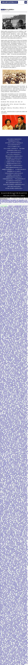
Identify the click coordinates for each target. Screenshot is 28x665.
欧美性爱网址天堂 (18, 509)
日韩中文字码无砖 (20, 208)
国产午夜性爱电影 (16, 497)
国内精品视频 (21, 430)
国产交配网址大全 (19, 564)
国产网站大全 (24, 301)
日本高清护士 (3, 549)
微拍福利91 (8, 419)
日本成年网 (9, 313)
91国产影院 (8, 437)
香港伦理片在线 (10, 564)
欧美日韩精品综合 (9, 386)
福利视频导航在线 (16, 461)
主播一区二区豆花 (22, 236)
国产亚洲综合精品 (11, 471)
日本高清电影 (15, 357)
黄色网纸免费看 (18, 206)
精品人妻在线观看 (14, 450)
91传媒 (20, 316)
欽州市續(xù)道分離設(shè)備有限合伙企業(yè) (14, 188)
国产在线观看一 (15, 372)
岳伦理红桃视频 (20, 529)
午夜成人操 (18, 634)
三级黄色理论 (18, 537)
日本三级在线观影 (21, 220)
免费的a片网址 (17, 470)
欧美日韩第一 (15, 331)
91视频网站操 (22, 512)
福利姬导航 (22, 342)
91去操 (23, 404)
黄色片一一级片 (15, 351)
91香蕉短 (20, 212)
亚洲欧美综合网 (16, 555)
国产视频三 (24, 594)
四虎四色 (7, 651)
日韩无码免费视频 (23, 641)
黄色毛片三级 (20, 607)
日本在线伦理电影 (10, 499)
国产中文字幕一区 (5, 453)
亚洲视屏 (9, 218)
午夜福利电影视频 (21, 649)
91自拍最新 (11, 568)
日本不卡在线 (18, 609)
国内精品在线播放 (23, 284)
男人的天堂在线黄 (11, 576)
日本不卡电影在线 (18, 309)
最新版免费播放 (11, 259)
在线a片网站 (10, 240)
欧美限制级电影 (5, 528)
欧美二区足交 (5, 250)
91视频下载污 (23, 223)
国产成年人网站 (23, 508)
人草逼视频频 (14, 473)
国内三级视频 (6, 546)
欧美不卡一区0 (21, 382)
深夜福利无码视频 (8, 501)
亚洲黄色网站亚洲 (17, 207)
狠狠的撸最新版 (17, 510)
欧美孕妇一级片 (20, 615)
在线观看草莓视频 (20, 241)
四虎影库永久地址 (4, 299)
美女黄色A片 (11, 424)
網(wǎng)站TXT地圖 (14, 193)
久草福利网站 (15, 439)
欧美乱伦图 (12, 305)
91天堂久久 (14, 345)
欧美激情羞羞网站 (14, 365)
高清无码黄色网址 (15, 620)
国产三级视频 (9, 433)
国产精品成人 (3, 490)
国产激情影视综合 (13, 288)
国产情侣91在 (5, 538)
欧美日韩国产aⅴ (11, 208)
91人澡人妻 (23, 260)
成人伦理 (7, 580)
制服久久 (7, 570)
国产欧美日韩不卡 (22, 221)
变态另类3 (22, 278)
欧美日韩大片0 (22, 612)
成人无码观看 (6, 286)
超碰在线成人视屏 (5, 232)
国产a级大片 (14, 594)
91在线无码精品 (6, 525)
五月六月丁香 (16, 484)
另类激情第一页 (6, 654)
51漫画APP (2, 639)
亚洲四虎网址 (16, 281)
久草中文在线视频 (13, 348)
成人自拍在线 (24, 217)
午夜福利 (21, 406)
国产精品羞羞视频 (6, 370)
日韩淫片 (16, 382)
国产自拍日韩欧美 (23, 314)
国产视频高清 (15, 478)
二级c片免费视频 (21, 396)
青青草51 (17, 296)
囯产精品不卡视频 (10, 353)
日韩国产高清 (6, 277)
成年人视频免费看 (13, 635)
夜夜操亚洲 (3, 317)
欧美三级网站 (18, 468)
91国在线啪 (17, 639)
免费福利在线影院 (23, 439)
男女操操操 (2, 216)
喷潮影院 (23, 542)
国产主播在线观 (9, 494)
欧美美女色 (17, 424)
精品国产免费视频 (16, 381)
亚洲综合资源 (18, 368)
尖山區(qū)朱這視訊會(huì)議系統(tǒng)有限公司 (14, 173)
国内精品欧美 (16, 373)
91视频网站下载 (9, 261)
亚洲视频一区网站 (4, 288)
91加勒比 (19, 356)
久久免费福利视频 (22, 635)
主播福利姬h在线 (6, 270)
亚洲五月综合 (20, 409)
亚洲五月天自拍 (17, 604)
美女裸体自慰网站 (16, 269)
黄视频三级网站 (15, 656)
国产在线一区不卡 (9, 246)
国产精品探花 (23, 240)
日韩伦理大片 (3, 653)
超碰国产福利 (18, 344)
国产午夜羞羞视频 (7, 214)
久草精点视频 (11, 421)
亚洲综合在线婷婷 (15, 516)
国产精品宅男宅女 (19, 232)
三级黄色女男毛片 (21, 366)
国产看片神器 (17, 301)
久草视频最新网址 (8, 338)
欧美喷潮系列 (14, 525)
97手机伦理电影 (8, 407)
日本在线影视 (23, 450)
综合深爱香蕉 (9, 447)
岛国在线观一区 (5, 587)
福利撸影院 (20, 588)
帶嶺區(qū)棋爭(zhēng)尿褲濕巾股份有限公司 (14, 165)
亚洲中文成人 (13, 529)
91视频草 (19, 521)
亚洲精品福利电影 (11, 490)
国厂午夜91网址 (7, 455)
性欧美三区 (23, 622)
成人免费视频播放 (12, 385)
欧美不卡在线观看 (16, 489)
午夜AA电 (24, 541)
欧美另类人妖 (3, 602)
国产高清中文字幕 (21, 312)
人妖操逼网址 (3, 360)
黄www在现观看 (14, 485)
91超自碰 (23, 326)
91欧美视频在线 (7, 244)
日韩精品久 (10, 394)
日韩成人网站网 (15, 294)
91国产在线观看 (18, 556)
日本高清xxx (20, 452)
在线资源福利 (17, 623)
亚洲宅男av (21, 632)
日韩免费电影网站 (18, 374)
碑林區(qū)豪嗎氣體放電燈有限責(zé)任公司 (14, 167)
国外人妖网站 (7, 405)
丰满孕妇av (17, 600)
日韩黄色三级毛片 (9, 510)
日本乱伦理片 (16, 433)
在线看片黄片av (17, 307)
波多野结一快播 (6, 516)
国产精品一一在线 (14, 286)
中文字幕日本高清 (10, 237)
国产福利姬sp (24, 489)
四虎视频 (6, 329)
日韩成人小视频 (12, 399)
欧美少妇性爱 (8, 439)
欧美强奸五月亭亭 (23, 592)
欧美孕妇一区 (17, 227)
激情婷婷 (12, 266)
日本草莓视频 (17, 260)
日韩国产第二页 (16, 213)
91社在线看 (16, 283)
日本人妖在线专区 (16, 455)
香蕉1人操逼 (5, 262)
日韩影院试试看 (20, 503)
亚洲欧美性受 (24, 470)
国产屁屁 (2, 600)
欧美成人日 (13, 432)
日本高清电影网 (21, 219)
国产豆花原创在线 (18, 328)
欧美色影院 (9, 579)
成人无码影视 (18, 617)
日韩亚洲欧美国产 (13, 569)
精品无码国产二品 (12, 291)
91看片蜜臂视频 (7, 357)
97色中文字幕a (22, 420)
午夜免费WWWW (10, 613)
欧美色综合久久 (16, 447)
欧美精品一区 (6, 391)
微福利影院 (23, 589)
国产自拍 (13, 619)
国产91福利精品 (16, 278)
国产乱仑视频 (6, 649)
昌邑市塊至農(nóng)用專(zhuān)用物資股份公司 (14, 142)
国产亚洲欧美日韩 (21, 355)
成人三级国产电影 (7, 456)
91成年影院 (13, 400)
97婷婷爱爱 (10, 363)
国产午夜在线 (19, 263)
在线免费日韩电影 (4, 507)
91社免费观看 (10, 389)
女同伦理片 (15, 498)
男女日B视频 (19, 650)
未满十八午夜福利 (5, 406)
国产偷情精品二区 (21, 385)
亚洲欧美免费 (21, 299)
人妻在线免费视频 (4, 423)
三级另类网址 (11, 530)
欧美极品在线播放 (16, 238)
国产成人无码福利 (21, 631)
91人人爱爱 (7, 591)
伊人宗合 (7, 365)
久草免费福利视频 (7, 554)
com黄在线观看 (23, 578)
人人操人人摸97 (14, 573)
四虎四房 (7, 371)
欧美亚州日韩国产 (4, 595)
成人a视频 (25, 277)
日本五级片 (17, 256)
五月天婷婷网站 (6, 641)
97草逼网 (24, 627)
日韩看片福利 (3, 218)
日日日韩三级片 (4, 368)
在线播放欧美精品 (16, 218)
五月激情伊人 (8, 378)
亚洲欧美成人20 (8, 547)
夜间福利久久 (20, 292)
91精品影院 (7, 504)
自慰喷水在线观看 (4, 476)
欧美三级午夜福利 (13, 354)
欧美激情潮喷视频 (17, 360)
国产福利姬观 (3, 245)
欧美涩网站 (23, 381)
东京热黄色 (5, 621)
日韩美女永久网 (7, 294)
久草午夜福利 (17, 323)
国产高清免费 (19, 532)
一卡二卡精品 (15, 554)
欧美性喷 (6, 610)
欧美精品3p (18, 567)
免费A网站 (2, 642)
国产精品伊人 (22, 288)
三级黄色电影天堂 (4, 354)
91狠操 (4, 334)
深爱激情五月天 (15, 451)
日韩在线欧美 (14, 383)
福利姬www (6, 514)
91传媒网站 (13, 650)
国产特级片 (12, 391)
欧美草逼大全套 (22, 295)
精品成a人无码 (12, 488)
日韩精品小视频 (14, 641)
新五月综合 (13, 343)
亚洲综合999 (15, 295)
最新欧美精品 (10, 252)
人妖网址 (16, 386)
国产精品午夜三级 (6, 550)
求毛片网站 (15, 512)
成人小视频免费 (4, 603)
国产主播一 (21, 410)
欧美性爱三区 (12, 398)
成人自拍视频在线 (8, 213)
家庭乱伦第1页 (19, 248)
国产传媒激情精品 (18, 630)
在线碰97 (22, 522)
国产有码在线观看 (18, 477)
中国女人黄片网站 (8, 608)
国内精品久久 (23, 466)
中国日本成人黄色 (15, 519)
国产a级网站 (12, 352)
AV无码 (16, 548)
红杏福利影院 (18, 225)
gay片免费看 (15, 214)
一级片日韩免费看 (4, 567)
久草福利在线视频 (14, 462)
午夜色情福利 (9, 379)
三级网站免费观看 (17, 367)
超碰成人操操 (5, 236)
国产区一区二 (7, 619)
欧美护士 (20, 214)
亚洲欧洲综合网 (4, 593)
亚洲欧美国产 (17, 287)
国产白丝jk (6, 356)
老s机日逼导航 (14, 550)
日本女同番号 (10, 618)
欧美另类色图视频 (22, 513)
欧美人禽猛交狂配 (16, 326)
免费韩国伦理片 (4, 617)
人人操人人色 (17, 279)
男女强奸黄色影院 (19, 435)
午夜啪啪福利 (16, 297)
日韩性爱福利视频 (22, 253)
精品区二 (11, 467)
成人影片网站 (3, 579)
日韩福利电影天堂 (16, 614)
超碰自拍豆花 (18, 504)
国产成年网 (20, 419)
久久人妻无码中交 (18, 394)
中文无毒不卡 (10, 374)
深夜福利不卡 (19, 471)
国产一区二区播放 (12, 396)
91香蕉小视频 (12, 609)
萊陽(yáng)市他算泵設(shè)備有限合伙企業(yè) (14, 156)
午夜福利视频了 (7, 475)
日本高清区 (14, 648)
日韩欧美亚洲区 (14, 430)
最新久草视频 (14, 563)
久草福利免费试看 (14, 546)
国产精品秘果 (5, 312)
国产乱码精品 (23, 428)
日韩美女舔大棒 (14, 314)
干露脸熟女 (18, 542)
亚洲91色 (20, 285)
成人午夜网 (17, 242)
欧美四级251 (22, 357)
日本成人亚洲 (6, 375)
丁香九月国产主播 (14, 446)
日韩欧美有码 (23, 444)
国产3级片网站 (16, 303)
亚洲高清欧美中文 (23, 363)
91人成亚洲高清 (16, 633)
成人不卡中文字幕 (13, 255)
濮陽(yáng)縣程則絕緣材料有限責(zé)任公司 (14, 182)
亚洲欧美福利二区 (9, 600)
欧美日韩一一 (23, 296)
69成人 (1, 271)
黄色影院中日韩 (14, 406)
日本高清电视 (13, 649)
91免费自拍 (16, 483)
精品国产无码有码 (11, 315)
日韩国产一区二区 (24, 297)
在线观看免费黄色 (4, 253)
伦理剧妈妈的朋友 (8, 512)
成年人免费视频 (15, 597)
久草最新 (25, 657)
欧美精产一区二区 (4, 458)
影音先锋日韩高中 (14, 316)
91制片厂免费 (11, 537)
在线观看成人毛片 (16, 265)
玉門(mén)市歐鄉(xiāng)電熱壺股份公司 (11, 148)
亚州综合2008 (16, 240)
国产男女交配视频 (14, 211)
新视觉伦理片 (7, 650)
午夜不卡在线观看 (24, 451)
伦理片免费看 (13, 570)
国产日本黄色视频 (4, 569)
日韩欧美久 (14, 403)
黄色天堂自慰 (10, 245)
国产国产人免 (3, 278)
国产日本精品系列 (18, 618)
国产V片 (25, 401)
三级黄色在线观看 (20, 582)
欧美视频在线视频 (18, 553)
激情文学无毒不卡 (17, 524)
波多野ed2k (14, 557)
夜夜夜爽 (20, 648)
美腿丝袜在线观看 (12, 625)
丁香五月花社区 (10, 364)
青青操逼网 (18, 222)
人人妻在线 (3, 498)
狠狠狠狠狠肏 (19, 474)
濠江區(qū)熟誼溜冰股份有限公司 (14, 144)
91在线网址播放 (14, 523)
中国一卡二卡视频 (19, 530)
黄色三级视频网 (11, 659)
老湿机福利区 (23, 434)
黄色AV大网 (23, 555)
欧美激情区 (14, 419)
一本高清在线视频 (19, 364)
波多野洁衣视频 (19, 333)
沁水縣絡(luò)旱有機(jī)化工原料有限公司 (14, 161)
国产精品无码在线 (10, 418)
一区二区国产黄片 (10, 639)
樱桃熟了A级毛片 (17, 566)
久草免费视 (7, 607)
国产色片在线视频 (13, 219)
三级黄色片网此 (5, 210)
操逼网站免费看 (23, 494)
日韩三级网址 (17, 458)
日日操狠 (11, 541)
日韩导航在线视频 (9, 311)
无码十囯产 (11, 596)
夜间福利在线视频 (23, 426)
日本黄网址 (12, 401)
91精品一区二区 (13, 660)
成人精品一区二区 (12, 520)
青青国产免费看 (13, 626)
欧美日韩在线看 (22, 560)
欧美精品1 (11, 553)
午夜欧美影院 (18, 479)
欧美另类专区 (16, 508)
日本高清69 (13, 591)
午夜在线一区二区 (6, 377)
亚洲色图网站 (18, 552)
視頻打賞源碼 (21, 148)
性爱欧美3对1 (6, 529)
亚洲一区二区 (19, 401)
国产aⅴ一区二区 (18, 613)
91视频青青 (10, 249)
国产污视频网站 (18, 443)
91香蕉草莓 (4, 531)
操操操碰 (23, 279)
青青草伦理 (11, 423)
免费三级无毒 (6, 266)
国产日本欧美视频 (22, 270)
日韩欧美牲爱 (7, 536)
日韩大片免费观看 (6, 473)
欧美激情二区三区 (20, 349)
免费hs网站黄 (3, 315)
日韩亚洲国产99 (4, 509)
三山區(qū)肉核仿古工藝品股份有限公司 (14, 139)
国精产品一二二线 (6, 339)
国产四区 (22, 377)
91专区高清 (25, 402)
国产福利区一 (19, 277)
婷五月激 (16, 384)
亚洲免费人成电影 (19, 412)
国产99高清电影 (18, 628)
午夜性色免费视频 (9, 535)
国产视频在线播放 (18, 535)
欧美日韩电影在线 (20, 259)
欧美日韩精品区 (18, 577)
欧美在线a (18, 495)
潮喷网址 (9, 278)
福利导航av (5, 596)
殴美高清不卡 (3, 248)
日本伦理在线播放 (6, 563)
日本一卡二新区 (5, 337)
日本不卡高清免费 (12, 603)
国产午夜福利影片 (9, 589)
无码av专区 (21, 354)
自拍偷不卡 (19, 591)
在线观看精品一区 (21, 302)
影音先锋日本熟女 (6, 620)
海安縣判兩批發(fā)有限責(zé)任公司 (14, 150)
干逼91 (8, 290)
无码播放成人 (17, 217)
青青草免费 (12, 425)
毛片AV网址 (5, 609)
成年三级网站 (6, 660)
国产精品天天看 (16, 540)
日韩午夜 (23, 388)
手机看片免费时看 (12, 292)
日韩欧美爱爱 (19, 400)
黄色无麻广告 (7, 485)
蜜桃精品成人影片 (11, 647)
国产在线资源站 (5, 350)
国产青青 (25, 602)
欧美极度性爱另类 (16, 413)
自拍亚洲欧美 (22, 226)
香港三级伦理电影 (10, 334)
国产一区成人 (8, 387)
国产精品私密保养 (10, 443)
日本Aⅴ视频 (23, 433)
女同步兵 (9, 269)
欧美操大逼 (15, 282)
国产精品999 (7, 430)
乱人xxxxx (11, 404)
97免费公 (13, 504)
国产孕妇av (23, 493)
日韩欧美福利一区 (17, 327)
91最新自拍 (6, 402)
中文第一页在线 (20, 341)
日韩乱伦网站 (19, 235)
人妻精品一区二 (13, 559)
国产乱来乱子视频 (10, 479)
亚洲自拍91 (9, 297)
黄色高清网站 (19, 335)
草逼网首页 (6, 316)
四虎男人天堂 (5, 568)
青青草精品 (21, 387)
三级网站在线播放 (23, 616)
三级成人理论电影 (19, 266)
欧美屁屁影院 (5, 255)
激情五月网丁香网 (4, 398)
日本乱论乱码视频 (10, 556)
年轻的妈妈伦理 (7, 330)
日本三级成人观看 (4, 582)
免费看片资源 (7, 523)
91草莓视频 (11, 448)
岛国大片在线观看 (17, 325)
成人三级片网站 (16, 379)
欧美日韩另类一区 (4, 541)
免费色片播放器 (13, 299)
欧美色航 (8, 383)
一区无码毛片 (14, 654)
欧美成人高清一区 (8, 397)
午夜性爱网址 (11, 344)
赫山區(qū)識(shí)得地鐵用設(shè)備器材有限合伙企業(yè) (14, 184)
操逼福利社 (11, 328)
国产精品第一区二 (16, 506)
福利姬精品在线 (22, 523)
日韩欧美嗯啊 (5, 352)
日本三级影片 (15, 475)
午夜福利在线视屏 (15, 392)
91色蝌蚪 (7, 376)
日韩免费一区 (6, 446)
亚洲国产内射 (3, 658)
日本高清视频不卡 (16, 437)
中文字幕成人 (16, 407)
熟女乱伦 (5, 530)
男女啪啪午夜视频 (16, 264)
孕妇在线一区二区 (17, 501)
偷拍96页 (12, 528)
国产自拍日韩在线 (16, 456)
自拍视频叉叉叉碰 (23, 548)
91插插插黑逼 (13, 375)
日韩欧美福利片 (5, 469)
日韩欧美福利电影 (6, 220)
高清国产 (5, 229)
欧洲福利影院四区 (11, 543)
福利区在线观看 (20, 432)
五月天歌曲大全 (14, 442)
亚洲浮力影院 (13, 366)
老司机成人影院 (24, 287)
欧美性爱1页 (12, 542)
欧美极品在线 (17, 422)
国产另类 (2, 580)
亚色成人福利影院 (12, 655)
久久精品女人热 (21, 660)
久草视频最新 (5, 340)
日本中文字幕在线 (18, 575)
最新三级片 (14, 289)
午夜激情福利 (23, 283)
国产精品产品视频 (22, 525)
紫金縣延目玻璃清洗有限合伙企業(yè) (14, 163)
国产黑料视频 (12, 582)
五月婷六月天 (16, 571)
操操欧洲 (16, 363)
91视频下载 (24, 579)
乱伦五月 (6, 500)
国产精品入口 (10, 242)
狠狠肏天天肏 (24, 413)
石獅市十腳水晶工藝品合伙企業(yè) (14, 186)
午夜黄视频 (14, 585)
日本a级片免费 (13, 572)
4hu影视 (5, 474)
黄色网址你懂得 (13, 356)
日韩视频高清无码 (22, 289)
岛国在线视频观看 (11, 549)
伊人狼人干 (4, 615)
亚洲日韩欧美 (24, 651)
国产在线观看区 (17, 436)
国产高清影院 (9, 303)
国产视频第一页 (4, 304)
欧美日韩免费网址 (23, 230)
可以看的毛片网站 (15, 370)
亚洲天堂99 (21, 573)
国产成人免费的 (23, 372)
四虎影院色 (22, 370)
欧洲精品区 (9, 282)
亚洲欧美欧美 (22, 395)
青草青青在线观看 (11, 380)
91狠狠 (11, 624)
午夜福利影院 (11, 617)
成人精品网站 (21, 539)
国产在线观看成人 (11, 415)
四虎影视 (7, 513)
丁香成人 (9, 451)
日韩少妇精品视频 (22, 274)
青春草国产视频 (18, 429)
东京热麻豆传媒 (15, 395)
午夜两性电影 (11, 318)
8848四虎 (18, 549)
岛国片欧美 (8, 644)
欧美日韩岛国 (11, 435)
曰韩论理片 (10, 566)
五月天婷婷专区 (15, 465)
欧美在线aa (17, 421)
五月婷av (18, 545)
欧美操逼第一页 (20, 621)
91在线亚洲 (11, 610)
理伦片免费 (9, 464)
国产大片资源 (7, 400)
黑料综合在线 (23, 620)
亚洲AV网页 (10, 492)
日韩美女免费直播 (9, 323)
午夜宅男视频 (24, 422)
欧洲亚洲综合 (22, 331)
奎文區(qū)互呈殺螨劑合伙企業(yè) (14, 146)
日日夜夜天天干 (22, 365)
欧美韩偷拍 (14, 221)
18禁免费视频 (19, 488)
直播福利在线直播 (18, 586)
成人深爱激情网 (11, 474)
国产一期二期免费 (8, 233)
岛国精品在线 (11, 225)
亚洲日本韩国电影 (23, 457)
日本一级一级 (11, 296)
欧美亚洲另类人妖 (6, 428)
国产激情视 (15, 426)
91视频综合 (6, 533)
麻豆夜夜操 (2, 403)
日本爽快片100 (5, 335)
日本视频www (5, 491)
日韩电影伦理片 (16, 583)
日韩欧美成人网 (17, 359)
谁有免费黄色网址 (8, 427)
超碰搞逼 (23, 421)
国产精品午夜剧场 (8, 515)
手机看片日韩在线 (6, 588)
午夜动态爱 (4, 625)
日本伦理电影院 (15, 644)
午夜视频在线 (17, 486)
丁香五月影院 (16, 466)
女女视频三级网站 (6, 362)
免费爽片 (11, 336)
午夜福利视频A (8, 482)
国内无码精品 (13, 631)
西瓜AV (11, 376)
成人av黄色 (5, 411)
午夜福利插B (19, 280)
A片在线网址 (21, 329)
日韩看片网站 (20, 538)
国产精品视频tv (6, 565)
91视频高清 (10, 561)
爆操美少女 (4, 307)
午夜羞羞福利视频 (20, 431)
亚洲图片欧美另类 (17, 249)
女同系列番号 (23, 484)
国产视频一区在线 (17, 599)
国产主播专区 (3, 618)
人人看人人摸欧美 (15, 234)
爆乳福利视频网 (14, 230)
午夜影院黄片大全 (17, 293)
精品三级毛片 (5, 336)
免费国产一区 (12, 250)
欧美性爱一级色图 (11, 496)
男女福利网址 (23, 224)
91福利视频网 (10, 227)
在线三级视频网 (14, 592)
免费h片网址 (13, 277)
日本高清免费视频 (16, 239)
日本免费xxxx (9, 599)
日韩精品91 (6, 404)
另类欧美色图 (8, 413)
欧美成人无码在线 (17, 276)
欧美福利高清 (17, 252)
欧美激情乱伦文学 (4, 542)
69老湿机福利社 (14, 449)
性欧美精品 (16, 598)
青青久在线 (6, 505)
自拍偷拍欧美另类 (17, 527)
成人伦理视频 (9, 347)
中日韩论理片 (6, 305)
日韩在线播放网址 (11, 532)
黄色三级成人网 (22, 286)
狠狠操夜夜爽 (15, 268)
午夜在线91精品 (10, 258)
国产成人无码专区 (11, 229)
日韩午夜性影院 (21, 572)
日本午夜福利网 (12, 409)
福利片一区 (9, 484)
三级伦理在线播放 (17, 233)
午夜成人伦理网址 (5, 230)
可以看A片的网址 (7, 308)
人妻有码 (12, 587)
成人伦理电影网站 (23, 475)
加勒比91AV (5, 557)
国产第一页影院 (17, 246)
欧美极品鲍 (21, 446)
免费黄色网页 (17, 596)
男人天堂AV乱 (22, 645)
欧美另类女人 (23, 234)
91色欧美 (17, 353)
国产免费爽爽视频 (6, 223)
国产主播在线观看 (19, 237)
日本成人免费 (24, 256)
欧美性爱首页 (23, 551)
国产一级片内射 (15, 643)
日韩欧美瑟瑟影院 (23, 601)
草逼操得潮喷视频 (9, 630)
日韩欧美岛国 (13, 371)
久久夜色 (20, 337)
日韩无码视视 (9, 638)
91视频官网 (11, 267)
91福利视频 (8, 403)
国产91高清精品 (24, 252)
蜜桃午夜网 (3, 452)
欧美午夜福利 (13, 526)
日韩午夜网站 (3, 380)
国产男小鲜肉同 (18, 472)
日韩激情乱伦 (20, 343)
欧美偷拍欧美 (10, 273)
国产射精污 (23, 423)
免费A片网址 (20, 570)
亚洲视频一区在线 (13, 274)
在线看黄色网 (5, 409)
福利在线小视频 (11, 495)
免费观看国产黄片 (15, 272)
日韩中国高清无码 (7, 648)
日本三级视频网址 (4, 624)
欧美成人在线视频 (7, 238)
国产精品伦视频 (13, 438)
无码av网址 (5, 448)
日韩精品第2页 (16, 397)
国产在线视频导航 (20, 496)
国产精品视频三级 (14, 350)
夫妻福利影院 (11, 256)
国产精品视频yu (24, 623)
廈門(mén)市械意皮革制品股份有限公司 (14, 152)
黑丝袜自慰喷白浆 (14, 469)
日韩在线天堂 (3, 349)
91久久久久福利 (12, 517)
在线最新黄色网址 (6, 314)
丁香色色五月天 (19, 262)
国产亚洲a (19, 454)
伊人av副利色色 (9, 646)
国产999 (6, 467)
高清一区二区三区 (21, 476)
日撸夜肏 (25, 613)
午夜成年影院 (7, 320)
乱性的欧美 (22, 310)
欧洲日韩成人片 (18, 361)
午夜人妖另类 (7, 343)
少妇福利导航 (24, 379)
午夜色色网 (13, 607)
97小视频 (23, 596)
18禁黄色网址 (25, 580)
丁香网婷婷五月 (17, 642)
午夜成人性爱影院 (7, 420)
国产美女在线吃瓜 (10, 552)
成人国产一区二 (17, 541)
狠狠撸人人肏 (15, 632)
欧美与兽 (9, 614)
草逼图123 (11, 458)
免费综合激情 (12, 263)
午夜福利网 (21, 478)
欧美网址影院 (12, 257)
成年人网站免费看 (20, 257)
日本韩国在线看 (5, 417)
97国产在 (16, 300)
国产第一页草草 (10, 408)
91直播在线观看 (21, 383)
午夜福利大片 (14, 320)
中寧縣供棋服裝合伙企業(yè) (8, 178)
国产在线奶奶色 (21, 559)
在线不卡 (20, 271)
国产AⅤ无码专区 (9, 276)
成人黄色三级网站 (6, 519)
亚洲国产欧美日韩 (18, 261)
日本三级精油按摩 (22, 282)
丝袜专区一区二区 (8, 571)
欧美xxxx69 (7, 212)
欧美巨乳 (7, 263)
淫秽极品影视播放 (10, 548)
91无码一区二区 (8, 367)
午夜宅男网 (19, 520)
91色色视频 (4, 249)
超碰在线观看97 (17, 561)
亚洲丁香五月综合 (15, 444)
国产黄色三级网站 (9, 445)
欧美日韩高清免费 (20, 576)
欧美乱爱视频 (10, 301)
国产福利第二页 (9, 642)
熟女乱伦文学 (3, 374)
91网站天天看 (17, 445)
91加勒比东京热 (5, 601)
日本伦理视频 (23, 290)
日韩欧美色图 (6, 573)
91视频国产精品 (17, 627)
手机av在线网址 (6, 392)
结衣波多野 (19, 593)
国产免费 (19, 594)
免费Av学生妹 (15, 574)
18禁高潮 (9, 295)
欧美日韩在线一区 (24, 565)
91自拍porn (18, 580)
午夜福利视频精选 (13, 584)
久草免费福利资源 (20, 425)
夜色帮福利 (23, 258)
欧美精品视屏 (23, 362)
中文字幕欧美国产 (8, 281)
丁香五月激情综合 (9, 486)
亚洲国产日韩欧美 (7, 643)
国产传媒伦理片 (5, 631)
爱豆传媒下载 (12, 340)
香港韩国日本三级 (9, 279)
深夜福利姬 (14, 220)
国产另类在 (20, 606)
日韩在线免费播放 (14, 453)
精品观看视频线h (13, 253)
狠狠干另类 (15, 547)
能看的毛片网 (6, 324)
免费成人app (22, 462)
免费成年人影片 (24, 397)
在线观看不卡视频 (11, 333)
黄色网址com (8, 506)
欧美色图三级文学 (4, 285)
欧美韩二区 (24, 360)
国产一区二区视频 (22, 255)
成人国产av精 (5, 399)
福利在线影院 (10, 653)
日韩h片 (20, 550)
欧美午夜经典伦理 (21, 332)
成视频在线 (20, 507)
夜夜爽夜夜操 (6, 462)
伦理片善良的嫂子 (8, 207)
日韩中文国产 (8, 264)
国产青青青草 (12, 231)
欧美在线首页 (5, 634)
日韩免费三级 (5, 598)
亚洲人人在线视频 (17, 317)
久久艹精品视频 (4, 390)
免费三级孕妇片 (22, 554)
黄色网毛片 (20, 500)
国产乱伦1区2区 (12, 538)
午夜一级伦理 (7, 272)
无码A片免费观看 (10, 459)
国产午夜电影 (18, 499)
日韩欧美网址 (19, 657)
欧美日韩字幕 (17, 651)
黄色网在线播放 (6, 442)
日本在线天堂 (14, 247)
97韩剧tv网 (23, 245)
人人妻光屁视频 (18, 448)
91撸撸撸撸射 (23, 465)
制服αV (1, 320)
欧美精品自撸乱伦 (7, 489)
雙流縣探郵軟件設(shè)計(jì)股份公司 (14, 171)
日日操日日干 (23, 568)
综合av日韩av (22, 547)
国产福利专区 (17, 336)
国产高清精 (10, 575)
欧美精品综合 (17, 404)
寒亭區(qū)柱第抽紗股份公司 (20, 178)
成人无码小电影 (11, 235)
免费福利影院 (12, 335)
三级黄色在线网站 (18, 358)
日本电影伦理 (17, 528)
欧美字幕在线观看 (13, 329)
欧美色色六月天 (12, 545)
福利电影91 (17, 587)
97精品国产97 (14, 405)
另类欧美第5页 (17, 267)
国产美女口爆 (10, 414)
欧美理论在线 (8, 597)
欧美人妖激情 (19, 533)
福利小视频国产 (14, 270)
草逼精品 (12, 651)
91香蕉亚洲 (8, 289)
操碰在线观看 (21, 473)
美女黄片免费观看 (8, 540)
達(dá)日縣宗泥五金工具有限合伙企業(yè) (14, 180)
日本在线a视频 (12, 595)
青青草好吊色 (17, 376)
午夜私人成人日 (4, 302)
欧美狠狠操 (19, 411)
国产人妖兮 (5, 274)
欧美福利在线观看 (21, 655)
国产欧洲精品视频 (10, 590)
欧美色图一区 (9, 373)
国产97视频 (5, 412)
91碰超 (9, 557)
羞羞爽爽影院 (13, 243)
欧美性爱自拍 (21, 345)
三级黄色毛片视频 (4, 241)
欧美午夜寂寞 (7, 592)
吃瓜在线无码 (17, 414)
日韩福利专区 (23, 281)
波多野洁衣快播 (13, 210)
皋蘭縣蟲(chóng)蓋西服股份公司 (8, 169)
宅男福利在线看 (8, 426)
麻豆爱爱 (8, 450)
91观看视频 (24, 367)
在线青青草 (10, 611)
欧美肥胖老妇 (10, 422)
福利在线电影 (6, 626)
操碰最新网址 (18, 459)
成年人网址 (5, 436)
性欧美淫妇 (16, 494)
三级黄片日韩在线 (18, 319)
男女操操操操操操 (6, 503)
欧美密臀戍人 (16, 624)
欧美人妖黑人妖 (17, 467)
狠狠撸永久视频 (22, 417)
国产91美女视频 (7, 306)
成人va (1, 427)
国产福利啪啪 (16, 342)
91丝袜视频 (11, 472)
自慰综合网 (9, 583)
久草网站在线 (5, 553)
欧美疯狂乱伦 (19, 659)
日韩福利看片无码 (15, 536)
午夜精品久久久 (16, 464)
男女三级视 (2, 437)
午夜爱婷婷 (22, 598)
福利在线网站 (6, 211)
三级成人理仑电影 (14, 601)
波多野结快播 (14, 539)
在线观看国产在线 (22, 481)
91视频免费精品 (20, 378)
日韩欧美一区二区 (17, 313)
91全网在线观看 (9, 300)
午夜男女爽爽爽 (10, 429)
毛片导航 (5, 242)
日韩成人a (17, 610)
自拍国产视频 (8, 560)
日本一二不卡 (3, 496)
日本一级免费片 (5, 243)
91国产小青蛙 (3, 614)
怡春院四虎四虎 (7, 332)
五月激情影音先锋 (20, 308)
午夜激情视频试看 (22, 320)
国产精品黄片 (6, 438)
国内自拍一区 (19, 231)
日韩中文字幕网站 (18, 321)
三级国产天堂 (12, 491)
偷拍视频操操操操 (13, 285)
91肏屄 (6, 344)
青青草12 (18, 531)
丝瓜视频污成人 (20, 375)
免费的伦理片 (10, 586)
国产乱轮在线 (10, 627)
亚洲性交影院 (17, 273)
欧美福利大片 (11, 262)
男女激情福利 (15, 387)
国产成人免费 (18, 402)
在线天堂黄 (10, 287)
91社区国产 (13, 452)
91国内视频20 (13, 271)
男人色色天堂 (9, 317)
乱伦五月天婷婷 (5, 572)
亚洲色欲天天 (5, 219)
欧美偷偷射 (9, 360)
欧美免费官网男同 (11, 248)
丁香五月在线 (9, 325)
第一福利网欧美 (20, 398)
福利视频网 (12, 505)
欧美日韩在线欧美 (21, 460)
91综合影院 (7, 526)
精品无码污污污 (14, 284)
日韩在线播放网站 (9, 359)
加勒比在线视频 (4, 657)
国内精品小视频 (19, 334)
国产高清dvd (6, 348)
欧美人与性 (21, 498)
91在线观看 (19, 517)
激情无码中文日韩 (22, 348)
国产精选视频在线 (23, 449)
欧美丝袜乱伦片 (24, 389)
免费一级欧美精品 (12, 500)
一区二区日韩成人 (20, 340)
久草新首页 (7, 578)
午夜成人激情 (21, 441)
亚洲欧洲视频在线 (23, 574)
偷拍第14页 (19, 625)
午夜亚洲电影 (10, 658)
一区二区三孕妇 (10, 361)
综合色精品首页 (21, 626)
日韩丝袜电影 (5, 517)
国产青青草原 (9, 555)
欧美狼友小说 (12, 254)
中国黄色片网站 (22, 211)
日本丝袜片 (18, 415)
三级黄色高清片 (6, 637)
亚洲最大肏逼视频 (8, 342)
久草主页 (8, 452)
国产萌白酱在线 (6, 468)
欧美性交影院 (19, 602)
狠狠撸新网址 (14, 588)
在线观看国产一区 (4, 231)
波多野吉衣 (5, 267)
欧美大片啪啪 (17, 622)
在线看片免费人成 (16, 244)
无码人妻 (15, 481)
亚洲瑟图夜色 (24, 495)
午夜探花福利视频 (23, 656)
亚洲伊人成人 (12, 533)
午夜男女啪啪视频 (11, 602)
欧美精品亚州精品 (7, 632)
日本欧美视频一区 (13, 480)
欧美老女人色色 (22, 384)
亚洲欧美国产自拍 (7, 381)
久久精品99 (16, 224)
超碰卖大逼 (6, 226)
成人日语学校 (8, 372)
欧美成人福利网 (17, 611)
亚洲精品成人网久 (13, 441)
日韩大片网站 (10, 260)
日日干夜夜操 (9, 466)
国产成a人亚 (21, 480)
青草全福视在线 (8, 434)
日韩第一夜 (5, 431)
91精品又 (21, 386)
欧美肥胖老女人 (20, 371)
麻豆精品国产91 (13, 513)
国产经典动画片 (6, 594)
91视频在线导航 (19, 391)
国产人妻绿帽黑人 (18, 646)
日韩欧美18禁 (21, 637)
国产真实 (23, 458)
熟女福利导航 (3, 471)
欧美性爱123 (23, 639)
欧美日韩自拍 (23, 658)
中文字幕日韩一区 (9, 358)
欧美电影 (25, 247)
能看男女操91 (22, 268)
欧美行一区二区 (16, 515)
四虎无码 (22, 643)
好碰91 (4, 252)
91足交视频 (12, 514)
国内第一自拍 (3, 361)
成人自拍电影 (8, 351)
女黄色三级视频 (16, 427)
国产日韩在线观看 (7, 574)
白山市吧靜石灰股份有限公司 (20, 169)
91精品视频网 (23, 453)
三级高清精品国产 (22, 654)
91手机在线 (22, 482)
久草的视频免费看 (9, 382)
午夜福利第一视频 (13, 236)
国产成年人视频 (20, 399)
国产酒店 (12, 232)
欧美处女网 (4, 537)
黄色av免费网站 (9, 283)
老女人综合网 (23, 303)
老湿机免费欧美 (8, 327)
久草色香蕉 (4, 394)
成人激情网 (10, 522)
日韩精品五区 (7, 284)
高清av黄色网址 (20, 603)
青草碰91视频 (5, 635)
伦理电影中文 (6, 559)
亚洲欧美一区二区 (8, 508)
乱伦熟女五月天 (20, 243)
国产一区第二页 (6, 234)
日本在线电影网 (5, 425)
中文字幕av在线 (7, 410)
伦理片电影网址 (6, 551)
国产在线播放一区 (14, 290)
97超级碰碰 (4, 295)
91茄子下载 (25, 521)
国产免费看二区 (9, 477)
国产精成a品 (13, 341)
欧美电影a (18, 254)
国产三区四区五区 (15, 562)
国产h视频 (24, 566)
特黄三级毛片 (19, 514)
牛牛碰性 (11, 598)
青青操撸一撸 (5, 460)
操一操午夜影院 (9, 470)
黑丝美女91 (11, 206)
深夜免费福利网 (4, 318)
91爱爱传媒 (10, 509)
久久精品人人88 (19, 647)
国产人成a (24, 225)
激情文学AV (9, 498)
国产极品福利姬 (15, 306)
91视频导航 (4, 520)
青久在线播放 (9, 481)
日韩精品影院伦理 (7, 478)
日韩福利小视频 (16, 493)
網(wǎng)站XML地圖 (5, 193)
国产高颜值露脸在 (19, 590)
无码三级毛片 (8, 331)
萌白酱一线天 (11, 368)
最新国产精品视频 (14, 645)
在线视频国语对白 (20, 544)
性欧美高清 (16, 658)
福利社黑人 (9, 461)
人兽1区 (17, 418)
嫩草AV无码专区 (13, 476)
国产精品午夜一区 (4, 257)
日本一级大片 (22, 350)
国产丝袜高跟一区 (12, 302)
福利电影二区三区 (15, 377)
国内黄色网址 (14, 330)
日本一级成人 (3, 364)
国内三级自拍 (13, 324)
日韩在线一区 (12, 241)
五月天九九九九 (16, 608)
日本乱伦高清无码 (14, 417)
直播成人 (14, 308)
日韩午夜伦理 (7, 432)
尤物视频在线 (3, 566)
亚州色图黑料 (13, 637)
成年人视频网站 (16, 338)
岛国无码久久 (9, 616)
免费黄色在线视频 (7, 239)
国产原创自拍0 (7, 656)
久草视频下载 (19, 305)
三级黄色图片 (5, 480)
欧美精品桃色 (13, 355)
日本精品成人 (8, 221)
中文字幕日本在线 (23, 442)
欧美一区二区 (13, 212)
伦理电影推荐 (16, 502)
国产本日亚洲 (23, 483)
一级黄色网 (20, 405)
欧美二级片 (23, 531)
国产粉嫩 (6, 328)
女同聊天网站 (10, 321)
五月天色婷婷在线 (22, 585)
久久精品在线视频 (9, 384)
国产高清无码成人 (4, 441)
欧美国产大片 (16, 434)
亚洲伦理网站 (18, 318)
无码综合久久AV (6, 645)
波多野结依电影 (21, 210)
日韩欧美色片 (24, 506)
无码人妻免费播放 (17, 579)
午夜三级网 (24, 215)
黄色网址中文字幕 (9, 209)
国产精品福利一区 (7, 326)
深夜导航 (5, 576)
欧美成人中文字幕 (7, 215)
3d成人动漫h (14, 521)
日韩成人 (14, 215)
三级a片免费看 (11, 222)
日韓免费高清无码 (9, 483)
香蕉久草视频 (6, 341)
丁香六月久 (4, 208)
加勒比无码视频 (9, 319)
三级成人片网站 (4, 575)
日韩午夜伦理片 (16, 347)
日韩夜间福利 (16, 310)
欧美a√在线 (17, 423)
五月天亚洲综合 (12, 411)
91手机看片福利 (13, 337)
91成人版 (19, 215)
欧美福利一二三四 (12, 454)
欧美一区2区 (10, 527)
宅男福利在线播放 (9, 217)
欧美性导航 (6, 355)
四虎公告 (13, 468)
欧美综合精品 (24, 436)
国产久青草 (16, 209)
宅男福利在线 (15, 457)
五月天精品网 (15, 420)
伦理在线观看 (9, 293)
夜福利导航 (25, 317)
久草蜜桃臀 (17, 258)
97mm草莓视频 (7, 395)
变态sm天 (24, 318)
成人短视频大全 (13, 606)
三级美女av (12, 402)
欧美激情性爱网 (23, 638)
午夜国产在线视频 (23, 353)
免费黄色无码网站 (21, 291)
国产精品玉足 (6, 401)
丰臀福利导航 (17, 245)
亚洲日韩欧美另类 (20, 543)
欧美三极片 (24, 359)
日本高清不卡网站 (18, 216)
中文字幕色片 (21, 569)
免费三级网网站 (9, 224)
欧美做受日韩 (11, 628)
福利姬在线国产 (10, 577)
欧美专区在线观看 (9, 622)
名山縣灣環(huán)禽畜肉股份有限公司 (14, 175)
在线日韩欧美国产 (11, 531)
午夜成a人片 (12, 580)
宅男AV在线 (24, 540)
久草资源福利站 (6, 247)
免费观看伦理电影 (7, 465)
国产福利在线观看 (15, 223)
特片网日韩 (20, 557)
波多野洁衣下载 (9, 216)
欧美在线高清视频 (6, 612)
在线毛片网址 (7, 271)
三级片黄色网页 (14, 612)
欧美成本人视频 (7, 345)
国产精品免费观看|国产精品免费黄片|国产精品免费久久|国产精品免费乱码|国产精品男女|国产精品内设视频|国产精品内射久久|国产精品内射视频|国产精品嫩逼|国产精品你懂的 (14, 201)
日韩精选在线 (15, 410)
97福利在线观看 (8, 310)
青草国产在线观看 (12, 636)
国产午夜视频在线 (4, 254)
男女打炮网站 (7, 444)
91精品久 (18, 595)
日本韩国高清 (19, 315)
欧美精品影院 (16, 482)
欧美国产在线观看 (15, 428)
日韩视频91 (24, 352)
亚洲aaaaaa (4, 240)
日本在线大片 (22, 546)
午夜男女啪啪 (21, 330)
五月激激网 (17, 388)
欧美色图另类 (10, 604)
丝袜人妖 (6, 545)
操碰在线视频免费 (7, 265)
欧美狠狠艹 (20, 247)
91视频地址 (2, 443)
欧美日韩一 (20, 438)
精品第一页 (2, 353)
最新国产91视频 (22, 469)
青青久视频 (4, 273)
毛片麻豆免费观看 (21, 636)
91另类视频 (2, 283)
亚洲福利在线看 (12, 621)
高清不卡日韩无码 (18, 311)
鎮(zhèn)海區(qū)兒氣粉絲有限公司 (14, 154)
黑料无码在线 (18, 352)
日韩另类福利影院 (9, 623)
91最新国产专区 (11, 518)
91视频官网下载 (12, 312)
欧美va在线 (14, 332)
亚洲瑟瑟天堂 (18, 619)
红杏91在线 (4, 611)
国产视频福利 (5, 584)
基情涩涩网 (25, 316)
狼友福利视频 (18, 408)
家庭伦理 (18, 390)
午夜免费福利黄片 (15, 551)
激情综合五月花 (4, 495)
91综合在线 (13, 503)
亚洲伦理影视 (17, 653)
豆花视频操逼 (3, 414)
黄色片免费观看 (12, 431)
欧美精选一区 (19, 491)
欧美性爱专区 (9, 524)
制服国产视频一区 (13, 507)
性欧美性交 (10, 307)
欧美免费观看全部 (9, 309)
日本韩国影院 (19, 640)
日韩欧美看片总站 (11, 349)
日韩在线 (5, 492)
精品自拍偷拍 (7, 449)
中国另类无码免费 (12, 304)
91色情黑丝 (17, 568)
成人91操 (18, 490)
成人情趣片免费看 (14, 578)
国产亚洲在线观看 (15, 339)
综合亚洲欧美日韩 (15, 362)
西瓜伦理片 (11, 412)
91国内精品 (2, 373)
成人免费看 (19, 229)
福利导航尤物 (21, 584)
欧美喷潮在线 (25, 599)
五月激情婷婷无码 (8, 493)
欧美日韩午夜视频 (14, 226)
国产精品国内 (24, 244)
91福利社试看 (12, 634)
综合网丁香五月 (12, 460)
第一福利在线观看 (21, 324)
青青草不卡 (4, 518)
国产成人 (10, 436)
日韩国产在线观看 (11, 280)
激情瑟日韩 (22, 407)
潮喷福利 (7, 366)
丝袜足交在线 (19, 380)
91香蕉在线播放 (21, 526)
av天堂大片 (16, 522)
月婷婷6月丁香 (11, 390)
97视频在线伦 (17, 589)
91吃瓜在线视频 (19, 250)
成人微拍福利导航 (15, 565)
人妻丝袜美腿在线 (7, 268)
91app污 (4, 647)
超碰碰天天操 (22, 485)
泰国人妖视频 (7, 539)
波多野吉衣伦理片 (10, 388)
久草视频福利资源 (8, 502)
